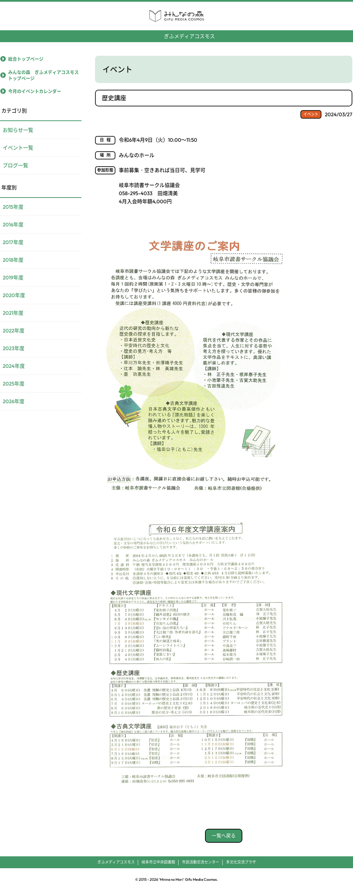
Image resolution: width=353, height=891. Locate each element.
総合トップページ (25, 59)
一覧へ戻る (224, 836)
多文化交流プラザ (241, 862)
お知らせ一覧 (18, 130)
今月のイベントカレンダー (34, 91)
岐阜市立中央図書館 (158, 862)
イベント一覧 (18, 147)
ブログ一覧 (15, 165)
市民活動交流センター (200, 862)
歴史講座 (114, 98)
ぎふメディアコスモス (176, 33)
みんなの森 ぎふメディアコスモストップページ (43, 75)
